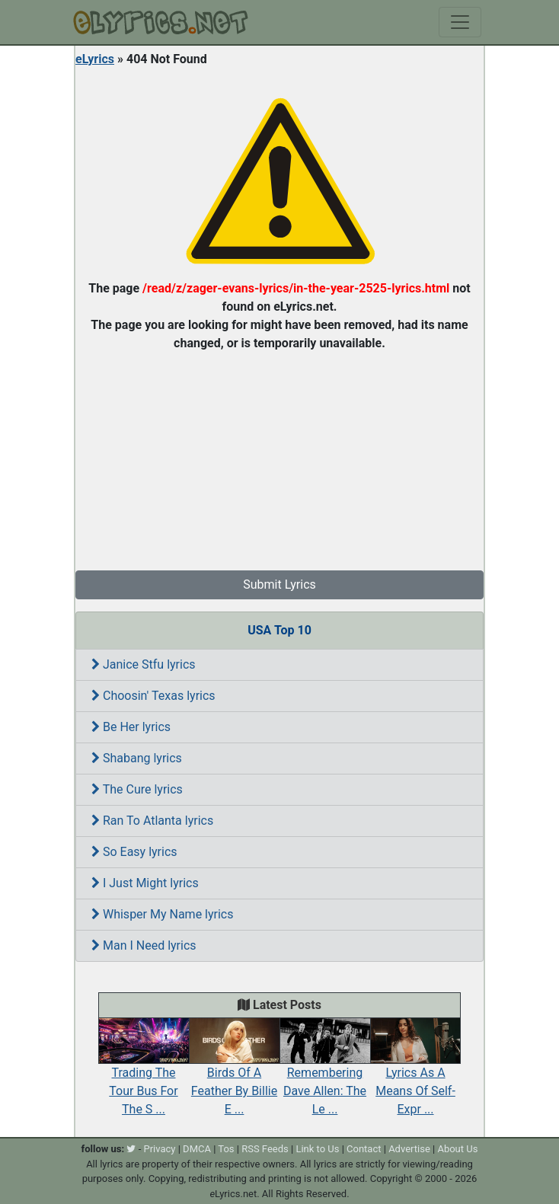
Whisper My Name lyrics (162, 914)
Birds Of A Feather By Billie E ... (234, 1074)
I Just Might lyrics (145, 883)
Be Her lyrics (131, 727)
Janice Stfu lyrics (143, 664)
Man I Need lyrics (143, 945)
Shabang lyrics (136, 758)
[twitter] (131, 1148)
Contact (364, 1148)
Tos (226, 1148)
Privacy (159, 1148)
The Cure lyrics (137, 789)
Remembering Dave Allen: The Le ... (325, 1074)
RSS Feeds (265, 1148)
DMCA (197, 1148)
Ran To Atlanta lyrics (152, 820)
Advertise (409, 1148)
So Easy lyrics (134, 852)
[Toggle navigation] (460, 22)
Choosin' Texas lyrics (153, 695)
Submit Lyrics (279, 584)
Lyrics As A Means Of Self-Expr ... (415, 1074)
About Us (457, 1148)
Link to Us (317, 1148)
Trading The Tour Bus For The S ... (143, 1074)
